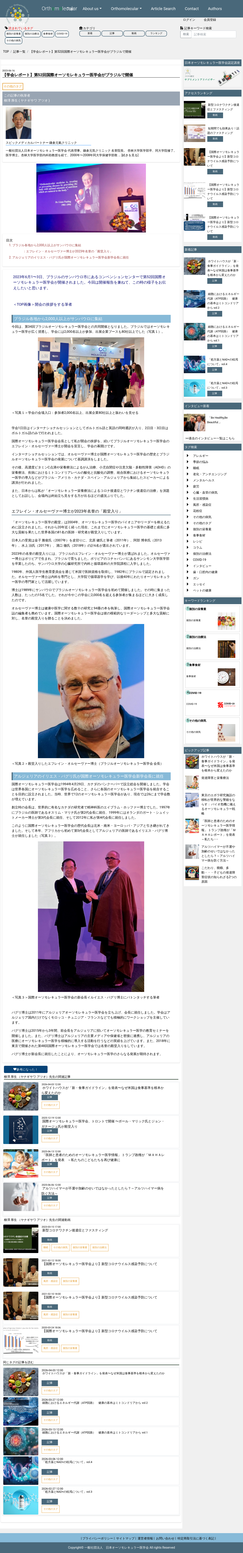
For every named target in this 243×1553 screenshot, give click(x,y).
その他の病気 (13, 40)
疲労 (196, 486)
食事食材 (48, 33)
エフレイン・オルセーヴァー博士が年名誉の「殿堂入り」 (69, 251)
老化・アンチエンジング (210, 474)
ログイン (189, 19)
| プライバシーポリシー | (98, 1538)
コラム (197, 547)
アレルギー (200, 456)
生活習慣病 (200, 498)
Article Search (163, 8)
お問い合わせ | (166, 1538)
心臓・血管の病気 (205, 492)
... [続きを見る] (128, 155)
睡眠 (196, 468)
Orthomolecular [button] (124, 8)
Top (70, 8)
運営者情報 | (146, 1538)
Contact (192, 8)
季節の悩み (200, 462)
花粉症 (197, 511)
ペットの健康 (202, 590)
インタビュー (202, 566)
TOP (6, 51)
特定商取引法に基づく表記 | (196, 1538)
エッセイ (199, 584)
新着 (90, 33)
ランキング (156, 33)
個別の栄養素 (13, 33)
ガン (196, 578)
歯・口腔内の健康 (205, 572)
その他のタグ (13, 86)
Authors (215, 8)
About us (90, 8)
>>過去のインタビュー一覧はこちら (210, 438)
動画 (134, 33)
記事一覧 (19, 51)
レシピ (197, 541)
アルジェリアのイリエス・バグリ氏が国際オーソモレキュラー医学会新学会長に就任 (70, 257)
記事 (112, 33)
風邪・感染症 (202, 504)
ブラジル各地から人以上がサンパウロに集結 (46, 245)
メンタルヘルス (204, 480)
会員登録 (210, 19)
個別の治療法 (32, 33)
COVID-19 (62, 33)
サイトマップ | (126, 1538)
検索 (186, 34)
